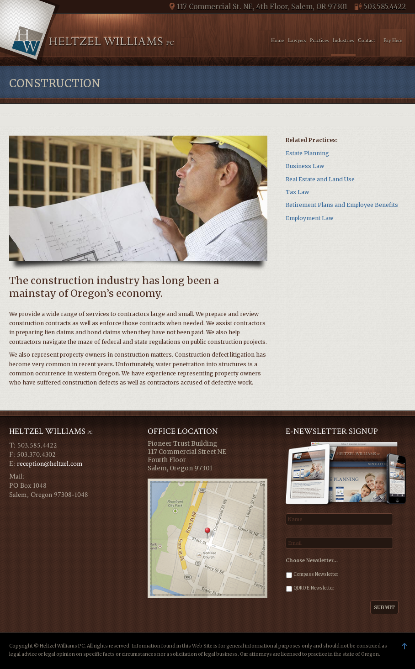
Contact (366, 40)
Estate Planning (307, 153)
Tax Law (297, 192)
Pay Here (392, 40)
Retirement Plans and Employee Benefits (342, 204)
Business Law (305, 166)
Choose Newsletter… (312, 560)
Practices (319, 40)
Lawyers (297, 40)
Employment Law (309, 218)
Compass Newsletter (315, 574)
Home (277, 40)
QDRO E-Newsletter (313, 588)
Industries (343, 40)
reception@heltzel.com (50, 464)
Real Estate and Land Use (320, 179)
